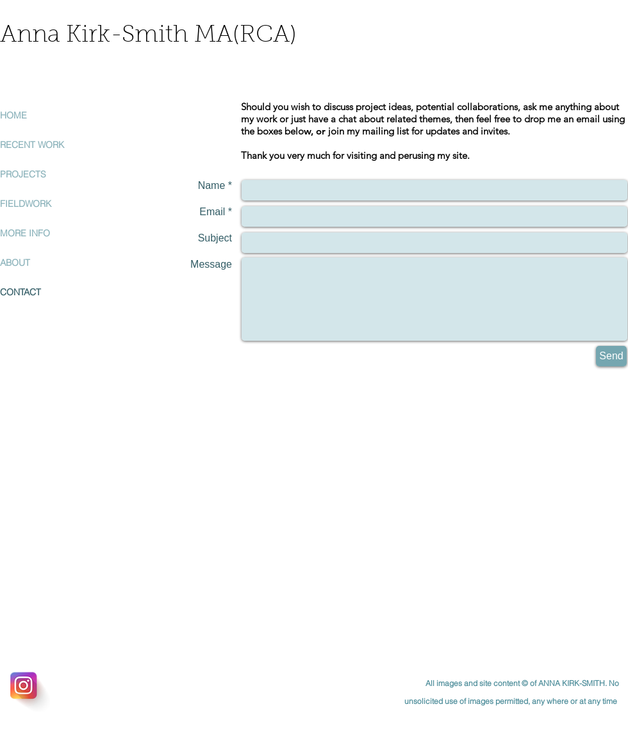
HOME (13, 115)
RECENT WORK (32, 145)
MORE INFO (25, 233)
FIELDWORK (25, 203)
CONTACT (20, 292)
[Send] (611, 356)
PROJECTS (23, 174)
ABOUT (15, 262)
